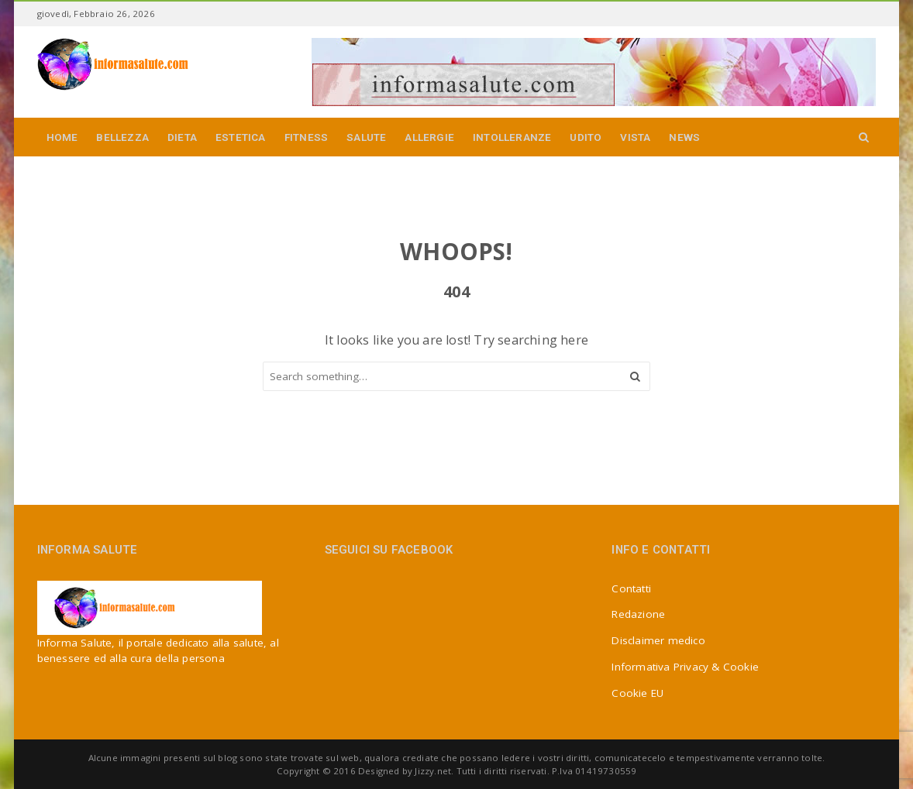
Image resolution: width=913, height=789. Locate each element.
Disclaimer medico (658, 640)
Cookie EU (637, 693)
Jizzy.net (433, 771)
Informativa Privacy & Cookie (685, 667)
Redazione (638, 614)
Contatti (631, 588)
